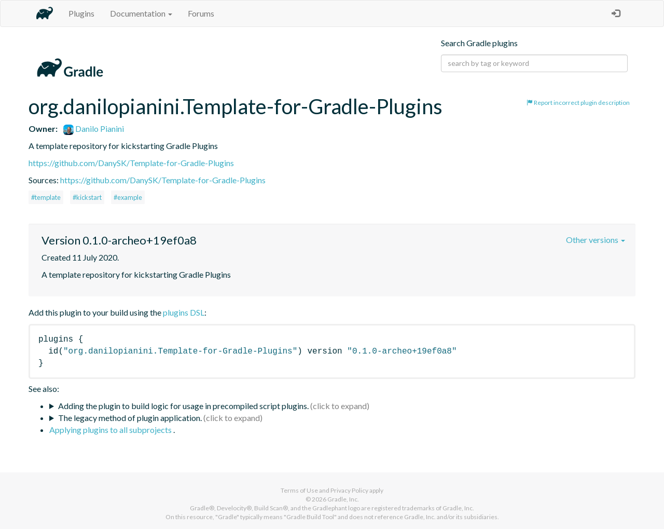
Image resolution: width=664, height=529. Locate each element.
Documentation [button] (141, 13)
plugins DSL (183, 312)
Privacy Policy (349, 490)
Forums (201, 13)
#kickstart (87, 197)
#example (128, 197)
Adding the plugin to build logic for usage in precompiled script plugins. (183, 406)
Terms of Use (299, 490)
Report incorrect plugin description (578, 102)
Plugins (81, 13)
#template (46, 197)
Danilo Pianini (93, 128)
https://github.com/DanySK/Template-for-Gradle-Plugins (131, 163)
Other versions (595, 240)
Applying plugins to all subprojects (111, 430)
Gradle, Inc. (343, 499)
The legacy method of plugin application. (130, 418)
